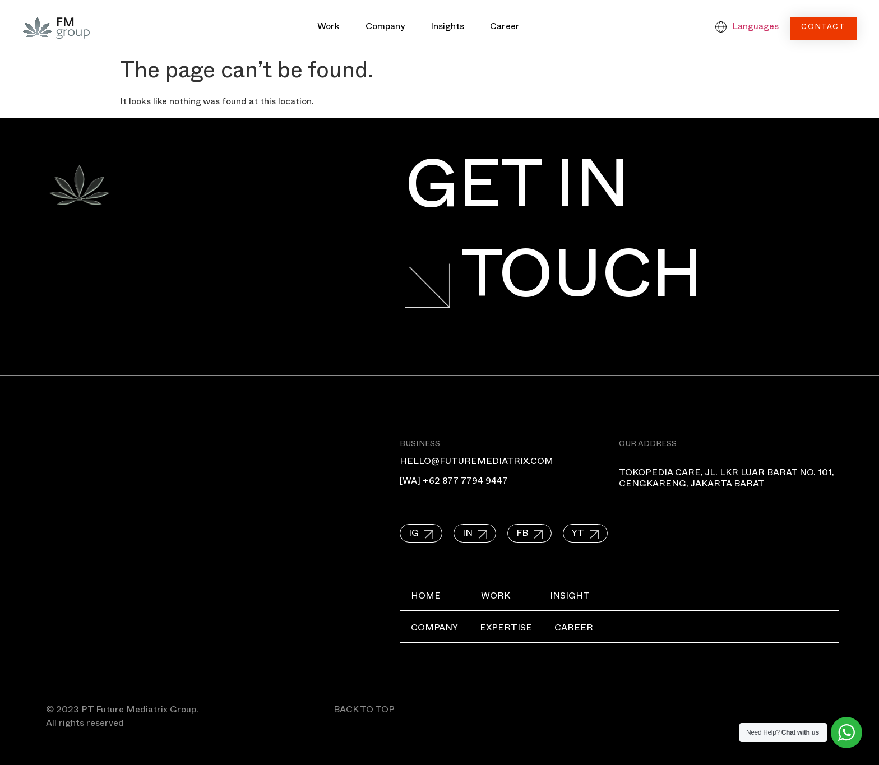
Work (328, 28)
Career (505, 28)
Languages (755, 28)
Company (385, 28)
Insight (570, 597)
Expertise (506, 629)
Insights (447, 28)
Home (426, 597)
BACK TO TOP (364, 711)
